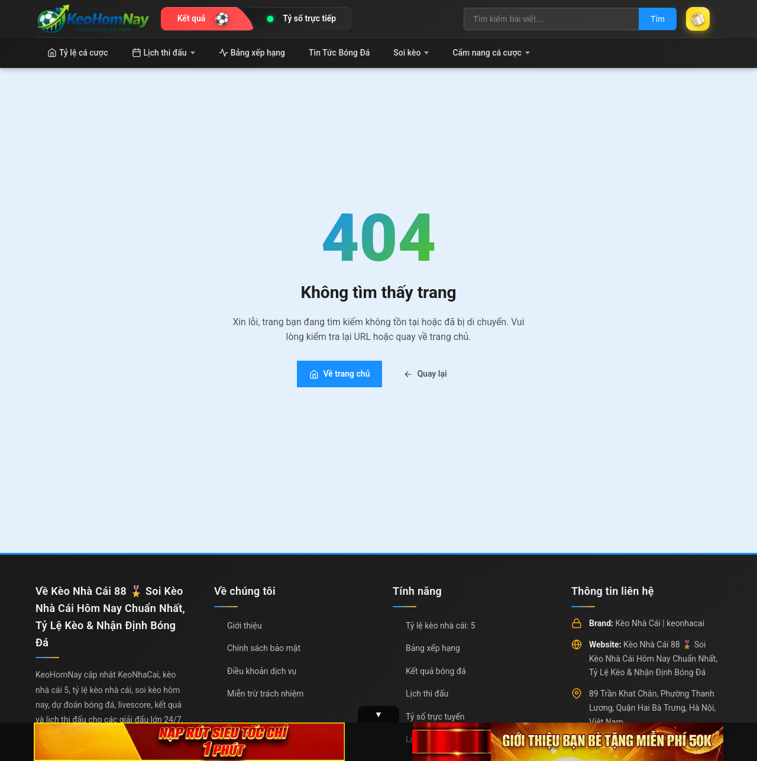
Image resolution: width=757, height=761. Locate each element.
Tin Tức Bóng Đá (339, 52)
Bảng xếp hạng (252, 52)
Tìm (658, 19)
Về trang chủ (339, 373)
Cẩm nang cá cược (491, 52)
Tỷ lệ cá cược (77, 52)
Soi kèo (411, 52)
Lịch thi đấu (163, 52)
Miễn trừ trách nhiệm (265, 693)
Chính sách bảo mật (263, 648)
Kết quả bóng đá (436, 671)
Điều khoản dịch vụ (261, 671)
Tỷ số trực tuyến (435, 716)
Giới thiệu (244, 625)
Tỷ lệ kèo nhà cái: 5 (440, 625)
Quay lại (425, 373)
